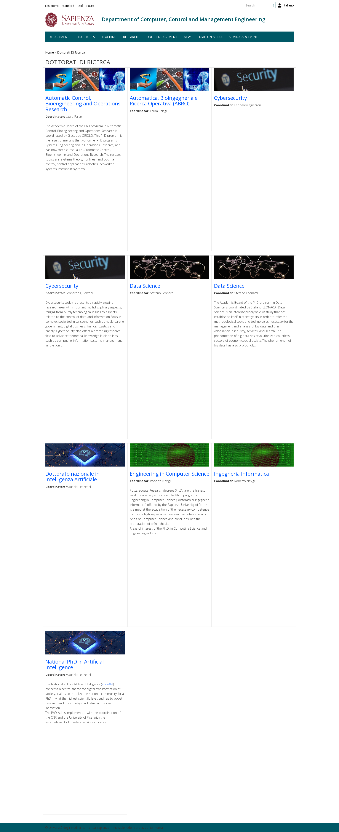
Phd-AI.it (107, 684)
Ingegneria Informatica (241, 473)
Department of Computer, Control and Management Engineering (183, 19)
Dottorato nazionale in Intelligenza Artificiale (72, 476)
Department (58, 37)
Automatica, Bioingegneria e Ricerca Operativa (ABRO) (164, 100)
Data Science (145, 285)
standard (68, 6)
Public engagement (161, 37)
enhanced (87, 6)
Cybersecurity (230, 97)
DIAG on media (210, 37)
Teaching (109, 37)
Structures (85, 37)
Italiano (288, 5)
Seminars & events (244, 37)
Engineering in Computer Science (169, 473)
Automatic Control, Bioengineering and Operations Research (82, 103)
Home (49, 52)
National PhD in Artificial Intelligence (74, 664)
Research (130, 37)
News (188, 37)
